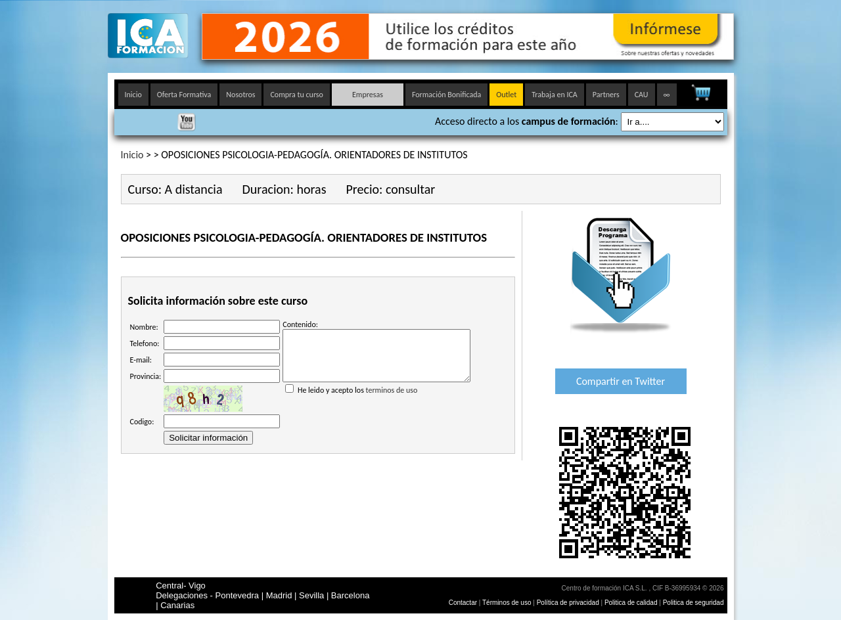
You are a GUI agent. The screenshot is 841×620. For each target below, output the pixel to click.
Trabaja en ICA (555, 94)
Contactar (463, 602)
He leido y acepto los (376, 395)
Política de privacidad (569, 602)
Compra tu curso (296, 94)
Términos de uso (506, 602)
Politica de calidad (631, 602)
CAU (641, 94)
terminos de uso (392, 400)
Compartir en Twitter (620, 381)
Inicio (133, 94)
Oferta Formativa (184, 94)
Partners (606, 94)
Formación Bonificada (446, 94)
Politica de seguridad (693, 602)
